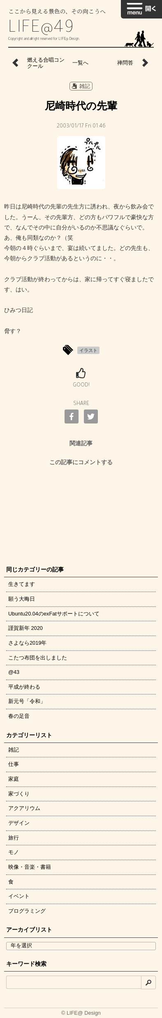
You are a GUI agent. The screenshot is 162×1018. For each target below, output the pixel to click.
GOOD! (81, 386)
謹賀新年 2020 (25, 628)
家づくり (19, 794)
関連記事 (81, 443)
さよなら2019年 (27, 643)
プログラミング (27, 911)
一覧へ (80, 63)
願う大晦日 (21, 599)
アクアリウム (24, 808)
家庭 (13, 779)
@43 (13, 672)
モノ (13, 852)
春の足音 (19, 716)
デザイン (19, 823)
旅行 (13, 838)
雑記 (81, 86)
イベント (19, 896)
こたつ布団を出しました (37, 658)
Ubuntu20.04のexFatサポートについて (54, 614)
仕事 (13, 764)
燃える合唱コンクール (46, 63)
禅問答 (125, 63)
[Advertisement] (81, 514)
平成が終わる (24, 687)
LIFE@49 (41, 29)
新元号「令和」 (27, 701)
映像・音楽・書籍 (29, 867)
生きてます (21, 584)
